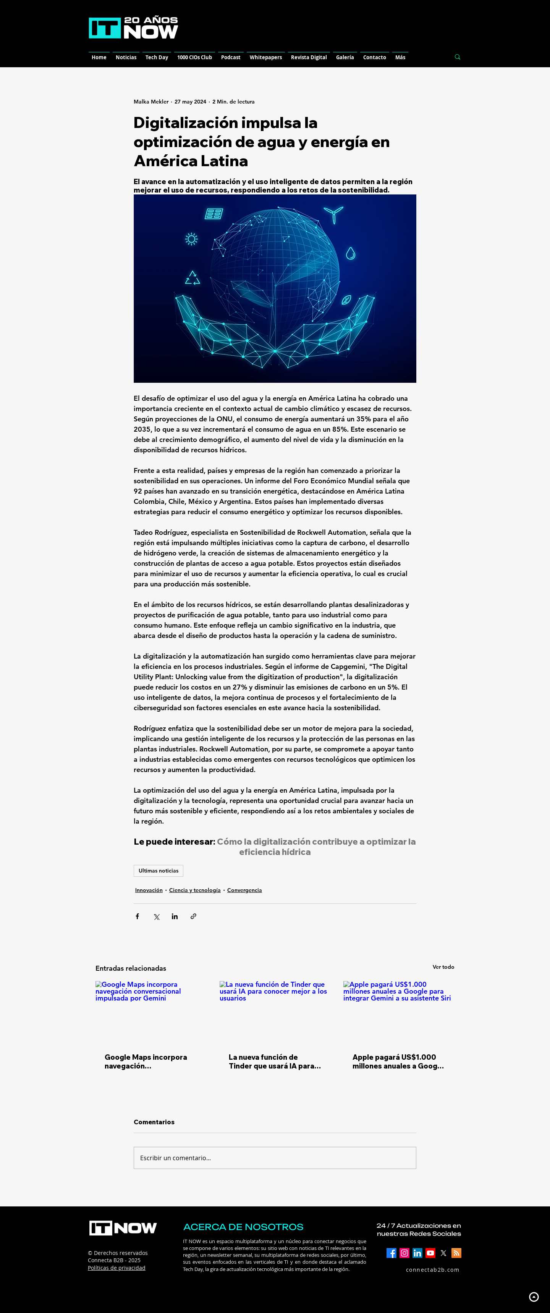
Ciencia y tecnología (195, 890)
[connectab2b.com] (424, 1269)
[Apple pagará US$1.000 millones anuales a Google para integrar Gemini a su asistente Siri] (399, 1012)
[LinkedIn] (417, 1253)
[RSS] (456, 1253)
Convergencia (244, 890)
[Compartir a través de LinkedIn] (174, 916)
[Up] (533, 1296)
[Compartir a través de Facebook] (137, 916)
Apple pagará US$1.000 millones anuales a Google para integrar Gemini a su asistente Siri (398, 1061)
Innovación (149, 890)
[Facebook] (391, 1253)
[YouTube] (430, 1253)
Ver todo (444, 966)
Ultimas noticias (158, 870)
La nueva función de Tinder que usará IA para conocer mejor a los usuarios (271, 1061)
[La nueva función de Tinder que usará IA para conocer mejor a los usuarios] (275, 1012)
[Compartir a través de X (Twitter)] (156, 916)
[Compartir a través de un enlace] (193, 916)
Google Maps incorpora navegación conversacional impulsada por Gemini (150, 1061)
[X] (443, 1253)
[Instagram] (404, 1253)
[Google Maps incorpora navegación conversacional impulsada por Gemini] (151, 1012)
